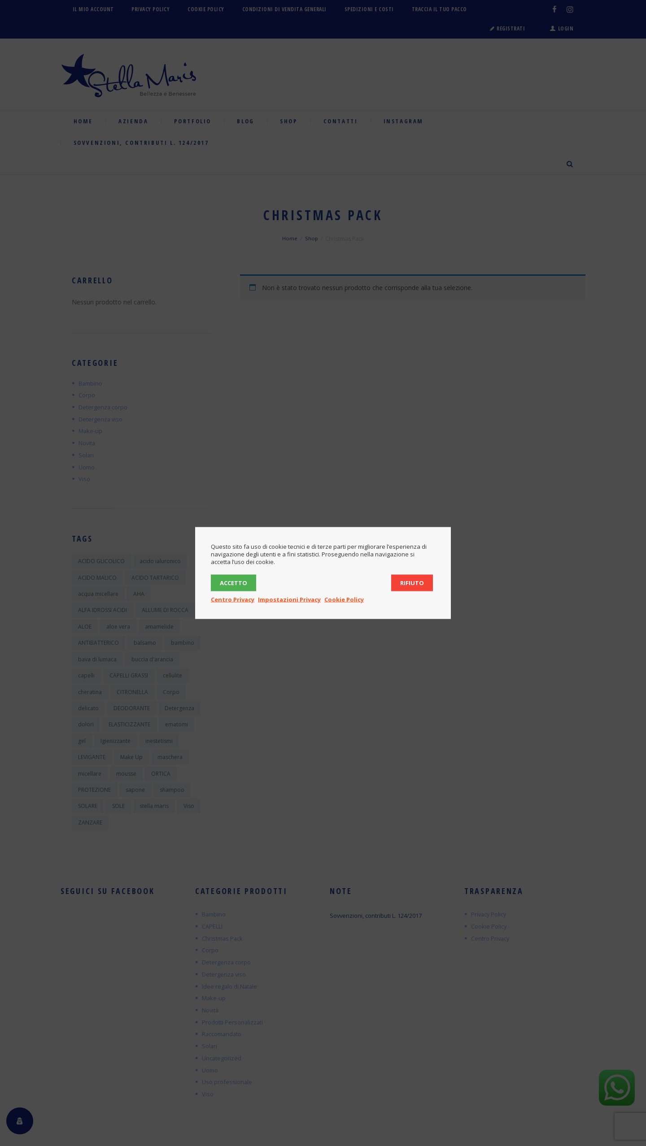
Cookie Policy (344, 599)
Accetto (233, 583)
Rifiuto (412, 583)
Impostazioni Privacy (289, 599)
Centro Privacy (232, 599)
